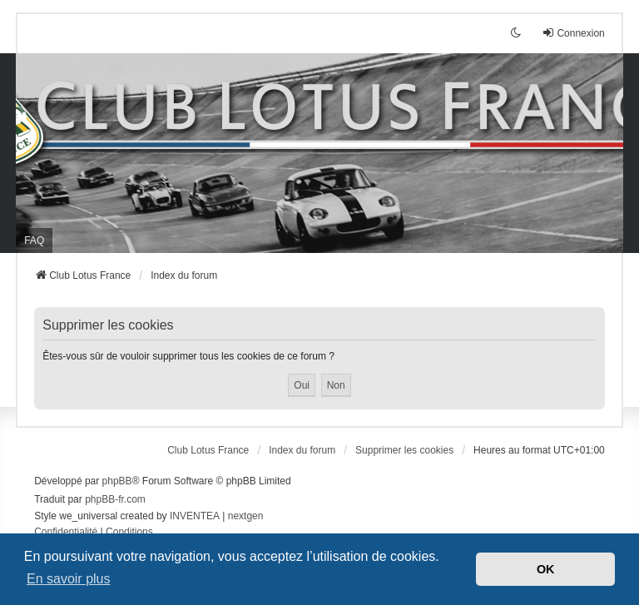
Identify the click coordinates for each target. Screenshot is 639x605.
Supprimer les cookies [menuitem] (404, 450)
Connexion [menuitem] (573, 33)
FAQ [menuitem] (34, 240)
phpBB (117, 481)
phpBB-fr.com (115, 499)
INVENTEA (195, 516)
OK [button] (546, 569)
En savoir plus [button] (69, 579)
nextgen (246, 516)
